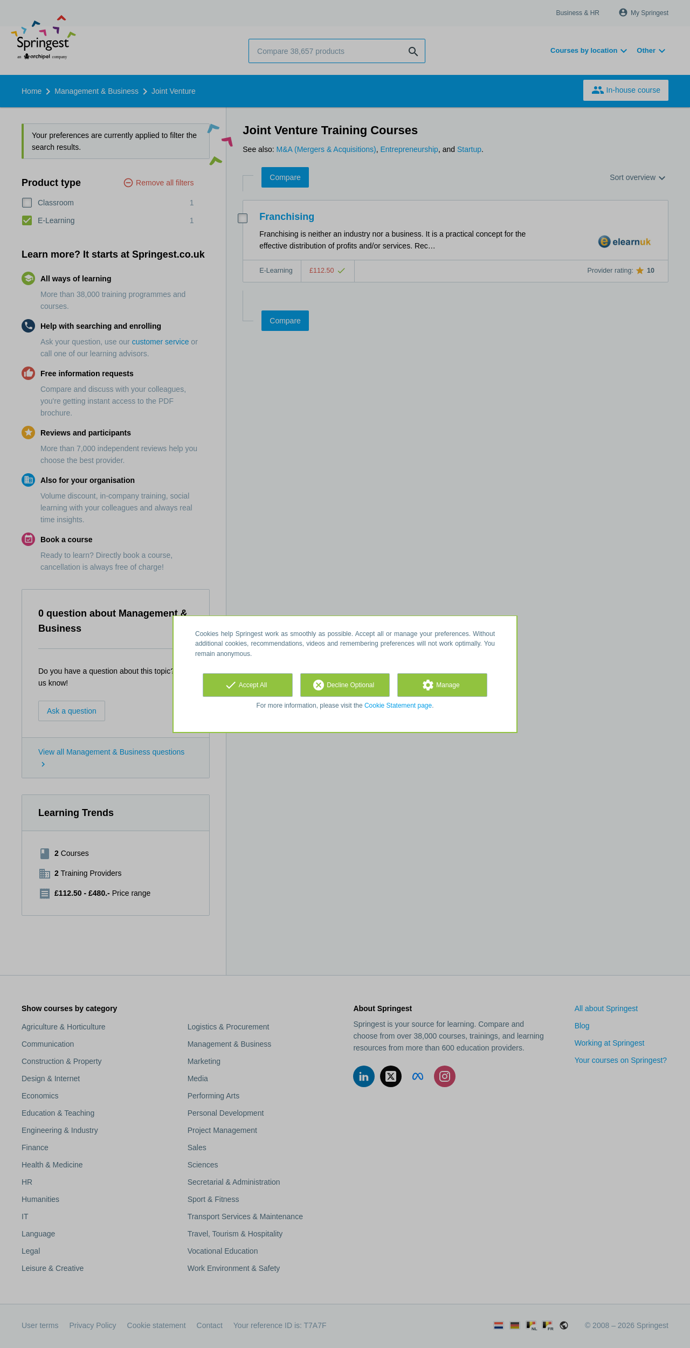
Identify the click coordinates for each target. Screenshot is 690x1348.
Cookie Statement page (398, 705)
